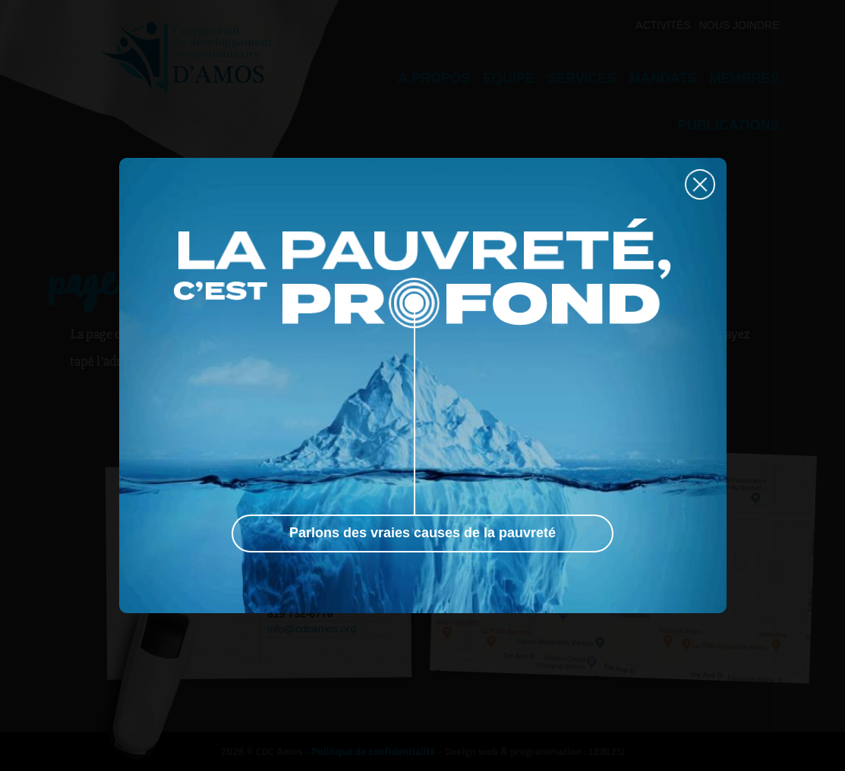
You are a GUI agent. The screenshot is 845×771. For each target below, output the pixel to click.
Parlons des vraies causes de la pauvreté (422, 532)
